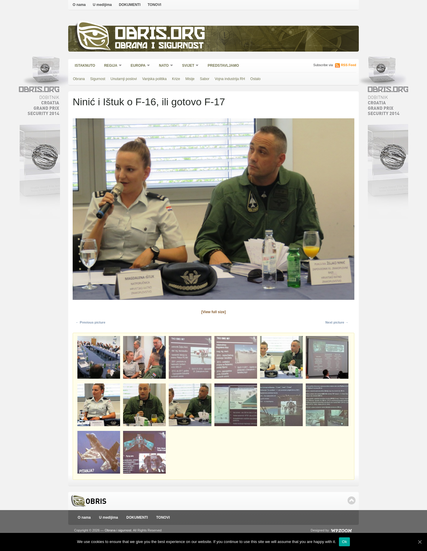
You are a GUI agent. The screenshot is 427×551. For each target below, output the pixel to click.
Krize (176, 79)
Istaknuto (85, 65)
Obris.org (160, 35)
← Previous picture (90, 322)
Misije (190, 79)
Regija (111, 66)
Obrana (79, 79)
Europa (138, 66)
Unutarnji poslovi (124, 79)
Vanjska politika (154, 79)
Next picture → (336, 322)
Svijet (188, 66)
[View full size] (213, 312)
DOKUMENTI (130, 5)
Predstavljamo (223, 65)
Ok (344, 541)
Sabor (204, 79)
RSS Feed (348, 65)
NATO (164, 66)
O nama (79, 5)
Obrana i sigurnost (159, 46)
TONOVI (154, 5)
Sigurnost (97, 79)
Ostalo (255, 79)
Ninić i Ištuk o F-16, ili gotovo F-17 (149, 101)
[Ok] (420, 542)
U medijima (102, 5)
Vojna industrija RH (230, 79)
